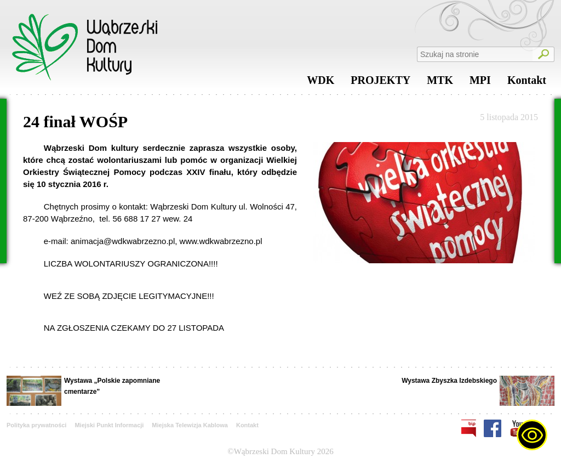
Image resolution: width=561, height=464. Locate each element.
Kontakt (526, 83)
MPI (480, 83)
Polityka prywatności (36, 425)
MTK (440, 83)
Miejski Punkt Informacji (109, 425)
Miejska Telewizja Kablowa (190, 425)
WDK (320, 83)
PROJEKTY (380, 83)
